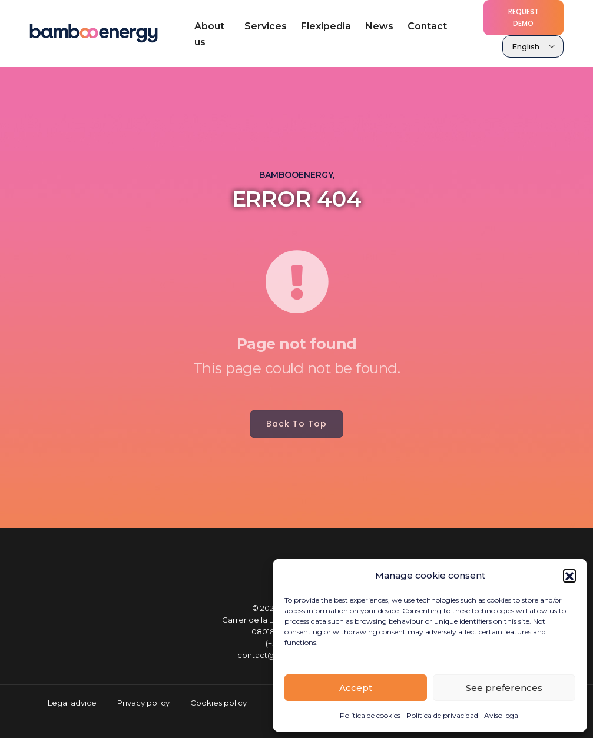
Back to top (296, 424)
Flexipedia (326, 26)
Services (265, 26)
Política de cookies (370, 715)
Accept (355, 687)
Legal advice (72, 702)
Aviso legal (502, 715)
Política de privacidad (442, 715)
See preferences (504, 687)
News (379, 26)
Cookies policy (218, 702)
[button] (569, 575)
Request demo (523, 17)
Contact (427, 26)
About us (209, 34)
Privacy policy (143, 702)
